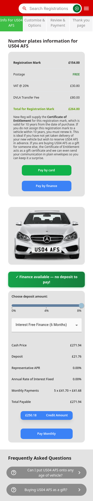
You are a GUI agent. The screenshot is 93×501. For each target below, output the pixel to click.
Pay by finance (46, 186)
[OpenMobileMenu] (86, 8)
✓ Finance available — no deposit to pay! (47, 279)
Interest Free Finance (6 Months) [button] (41, 325)
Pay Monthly (46, 434)
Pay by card (46, 170)
